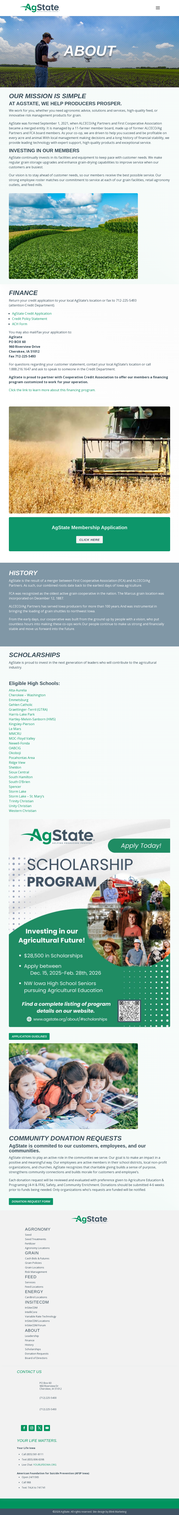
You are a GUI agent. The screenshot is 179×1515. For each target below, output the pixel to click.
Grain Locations (34, 1267)
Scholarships (33, 1349)
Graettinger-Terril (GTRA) (28, 709)
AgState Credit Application (32, 313)
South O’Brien (19, 782)
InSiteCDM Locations (37, 1321)
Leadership (32, 1336)
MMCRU (15, 733)
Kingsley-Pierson (21, 724)
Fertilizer (30, 1243)
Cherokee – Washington (27, 695)
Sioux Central (19, 772)
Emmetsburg (18, 700)
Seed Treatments (35, 1239)
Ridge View (17, 762)
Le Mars (15, 729)
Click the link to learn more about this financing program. (52, 390)
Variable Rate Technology (40, 1316)
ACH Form (19, 324)
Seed (28, 1234)
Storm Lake (17, 791)
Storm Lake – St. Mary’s (26, 796)
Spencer (15, 786)
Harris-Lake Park (22, 714)
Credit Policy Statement (29, 318)
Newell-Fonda (19, 743)
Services (30, 1282)
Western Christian (22, 811)
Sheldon (15, 767)
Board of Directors (36, 1358)
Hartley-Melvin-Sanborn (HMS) (32, 719)
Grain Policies (33, 1263)
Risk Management (36, 1272)
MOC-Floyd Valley (22, 738)
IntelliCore (31, 1312)
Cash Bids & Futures (37, 1258)
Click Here (89, 539)
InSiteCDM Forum (35, 1325)
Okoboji (15, 753)
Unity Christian (20, 806)
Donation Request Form (31, 1201)
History (29, 1345)
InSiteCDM (31, 1307)
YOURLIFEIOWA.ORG (44, 1464)
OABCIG (15, 748)
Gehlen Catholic (20, 704)
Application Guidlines (29, 1036)
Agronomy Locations (37, 1248)
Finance (29, 1340)
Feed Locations (34, 1286)
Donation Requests (37, 1353)
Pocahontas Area (22, 757)
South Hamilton (21, 777)
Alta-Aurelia (18, 690)
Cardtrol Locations (36, 1297)
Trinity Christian (21, 801)
